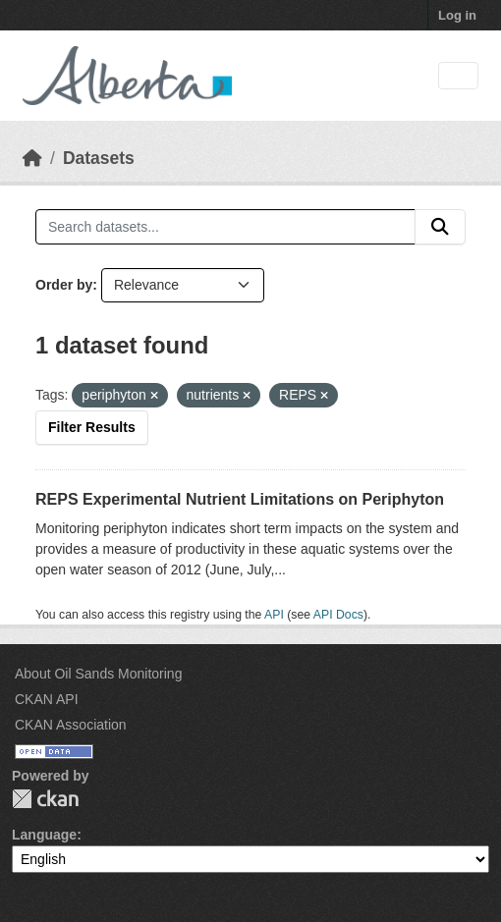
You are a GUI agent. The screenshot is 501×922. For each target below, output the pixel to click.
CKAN (45, 798)
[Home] (32, 158)
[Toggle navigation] (458, 76)
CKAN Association (71, 724)
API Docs (338, 615)
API (274, 615)
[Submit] (440, 226)
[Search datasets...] (225, 226)
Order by (63, 285)
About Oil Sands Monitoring (98, 673)
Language (44, 834)
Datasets (99, 158)
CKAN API (47, 699)
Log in (457, 15)
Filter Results (92, 427)
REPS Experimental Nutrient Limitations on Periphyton (239, 499)
